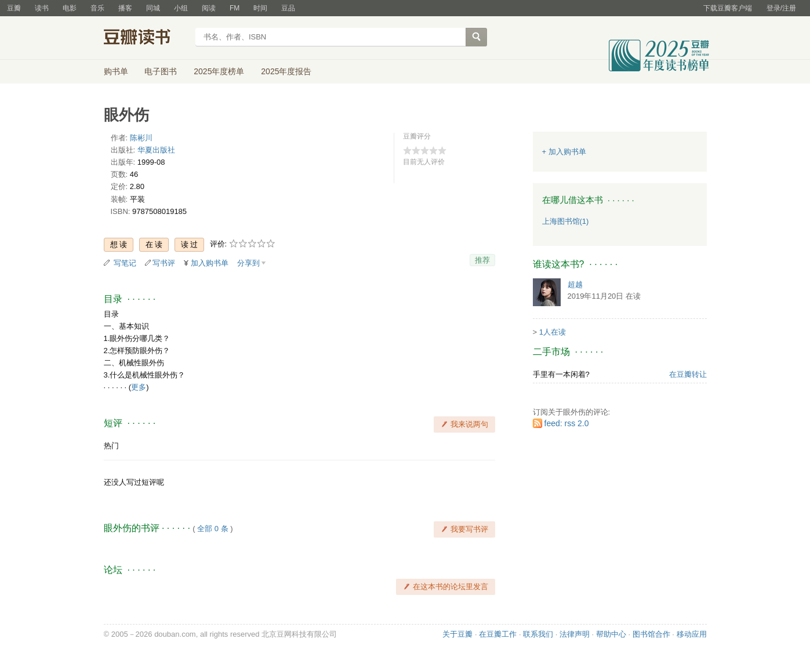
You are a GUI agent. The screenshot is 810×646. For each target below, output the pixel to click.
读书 (42, 8)
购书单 (116, 71)
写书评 (163, 263)
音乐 (97, 8)
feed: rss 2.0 (566, 423)
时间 (260, 8)
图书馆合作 (651, 634)
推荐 (482, 260)
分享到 (248, 263)
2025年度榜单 (219, 71)
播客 (125, 8)
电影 (70, 8)
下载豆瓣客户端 (727, 8)
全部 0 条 (212, 528)
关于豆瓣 (457, 634)
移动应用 (692, 634)
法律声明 (575, 634)
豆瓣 (14, 8)
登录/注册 (781, 8)
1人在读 (552, 332)
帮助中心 (611, 634)
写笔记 (125, 263)
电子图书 (160, 71)
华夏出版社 (156, 150)
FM (234, 8)
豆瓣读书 (146, 38)
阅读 (209, 8)
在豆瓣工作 (498, 634)
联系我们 (538, 634)
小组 (181, 8)
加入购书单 (209, 263)
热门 (111, 445)
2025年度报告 (286, 71)
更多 (138, 387)
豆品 (288, 8)
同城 (153, 8)
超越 (575, 284)
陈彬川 (141, 137)
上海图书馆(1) (565, 221)
